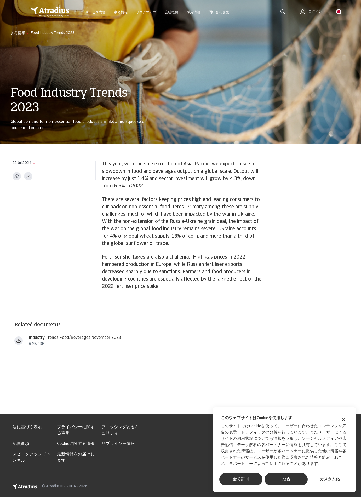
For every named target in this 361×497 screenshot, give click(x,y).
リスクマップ (146, 12)
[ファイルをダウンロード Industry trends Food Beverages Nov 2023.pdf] (18, 340)
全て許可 (241, 479)
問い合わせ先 (219, 12)
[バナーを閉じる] (343, 420)
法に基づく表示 (27, 427)
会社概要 (171, 12)
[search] (283, 12)
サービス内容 (95, 12)
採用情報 (193, 12)
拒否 (286, 479)
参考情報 (121, 12)
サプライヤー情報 (118, 444)
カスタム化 (330, 479)
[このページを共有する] (17, 176)
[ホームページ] (50, 12)
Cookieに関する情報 (75, 444)
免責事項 (21, 444)
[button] (21, 12)
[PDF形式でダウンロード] (28, 176)
